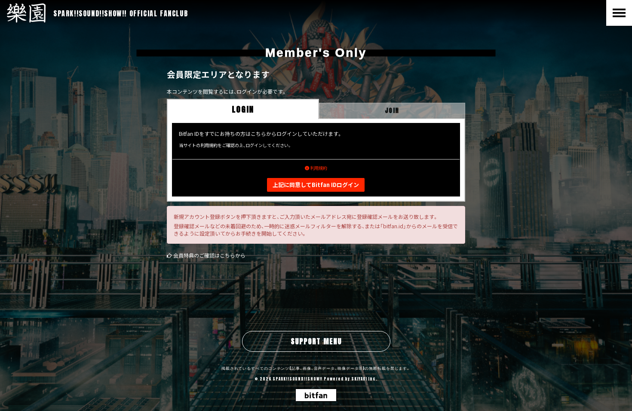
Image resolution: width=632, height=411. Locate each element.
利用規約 (316, 168)
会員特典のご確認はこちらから (209, 255)
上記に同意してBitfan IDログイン (316, 185)
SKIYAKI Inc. (364, 379)
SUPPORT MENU (316, 341)
